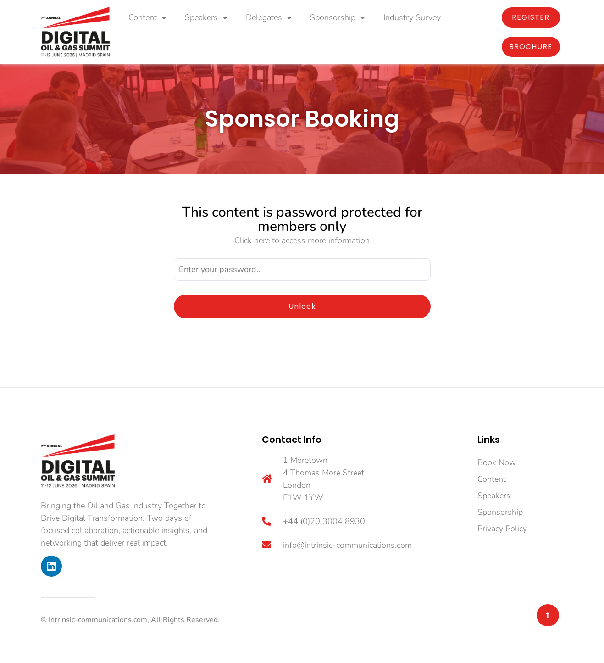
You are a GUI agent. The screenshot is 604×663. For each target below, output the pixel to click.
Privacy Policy (502, 528)
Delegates (269, 17)
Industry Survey (412, 17)
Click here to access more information (302, 240)
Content (147, 17)
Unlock (302, 306)
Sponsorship (337, 17)
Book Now (496, 462)
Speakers (206, 17)
